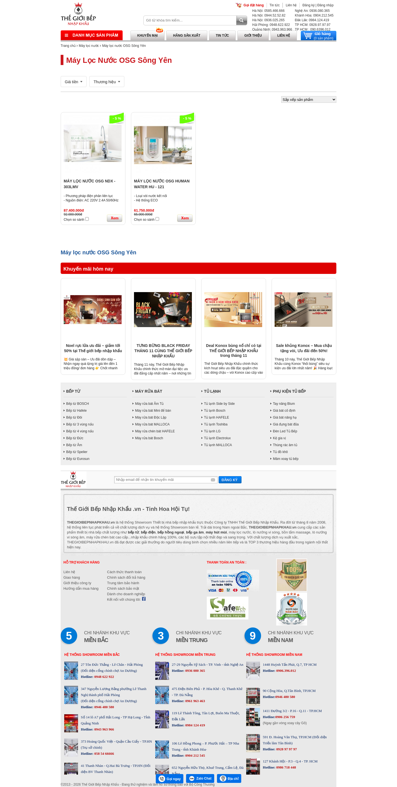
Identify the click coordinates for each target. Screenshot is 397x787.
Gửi (230, 479)
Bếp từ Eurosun (77, 459)
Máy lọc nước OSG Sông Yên (124, 46)
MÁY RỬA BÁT (148, 391)
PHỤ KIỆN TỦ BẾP (289, 391)
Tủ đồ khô (280, 452)
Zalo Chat (200, 778)
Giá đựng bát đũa (286, 424)
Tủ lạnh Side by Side (219, 404)
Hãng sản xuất (186, 35)
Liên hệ (291, 5)
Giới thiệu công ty (77, 583)
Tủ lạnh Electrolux (217, 438)
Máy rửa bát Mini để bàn (153, 411)
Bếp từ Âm (74, 445)
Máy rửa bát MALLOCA (152, 424)
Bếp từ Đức (74, 438)
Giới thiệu (253, 35)
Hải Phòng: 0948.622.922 (271, 25)
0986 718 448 (285, 767)
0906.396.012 (285, 671)
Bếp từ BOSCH (77, 404)
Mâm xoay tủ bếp (286, 459)
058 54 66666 (103, 753)
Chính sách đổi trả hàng (126, 577)
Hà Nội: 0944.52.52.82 (268, 15)
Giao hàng (71, 577)
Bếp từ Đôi (74, 417)
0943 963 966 (103, 729)
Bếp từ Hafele (76, 411)
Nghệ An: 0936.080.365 (312, 11)
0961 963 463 (194, 701)
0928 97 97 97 (286, 749)
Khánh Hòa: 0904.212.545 (314, 15)
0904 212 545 (194, 755)
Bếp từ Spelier (76, 452)
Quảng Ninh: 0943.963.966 (272, 29)
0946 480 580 (103, 707)
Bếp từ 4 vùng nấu (79, 431)
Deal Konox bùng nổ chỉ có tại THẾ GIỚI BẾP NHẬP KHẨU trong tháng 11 (233, 350)
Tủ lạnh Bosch (214, 411)
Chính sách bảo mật (123, 588)
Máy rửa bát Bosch (149, 438)
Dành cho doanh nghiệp (126, 594)
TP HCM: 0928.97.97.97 (312, 25)
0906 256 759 (285, 717)
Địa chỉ (229, 778)
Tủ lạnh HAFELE (216, 417)
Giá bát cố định (284, 411)
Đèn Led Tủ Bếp (285, 431)
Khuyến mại (147, 35)
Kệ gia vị (279, 438)
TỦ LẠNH (212, 391)
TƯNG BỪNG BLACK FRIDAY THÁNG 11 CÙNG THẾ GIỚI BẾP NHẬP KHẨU (163, 350)
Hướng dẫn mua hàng (80, 588)
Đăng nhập (325, 5)
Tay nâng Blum (284, 404)
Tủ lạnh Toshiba (215, 424)
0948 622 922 (103, 677)
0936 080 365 (194, 671)
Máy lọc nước (89, 46)
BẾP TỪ (73, 391)
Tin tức (275, 5)
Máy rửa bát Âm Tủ (149, 404)
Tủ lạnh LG (212, 431)
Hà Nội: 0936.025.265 (268, 20)
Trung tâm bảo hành (123, 583)
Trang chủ (68, 46)
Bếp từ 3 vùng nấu (79, 424)
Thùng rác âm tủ (285, 445)
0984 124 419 (194, 725)
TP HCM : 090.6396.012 (312, 29)
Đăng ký (308, 5)
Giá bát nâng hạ (285, 417)
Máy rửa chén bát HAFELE (155, 431)
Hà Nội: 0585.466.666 (268, 11)
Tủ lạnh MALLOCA (218, 445)
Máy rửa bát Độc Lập (150, 417)
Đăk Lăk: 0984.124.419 (312, 20)
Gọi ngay (170, 778)
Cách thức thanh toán (124, 572)
